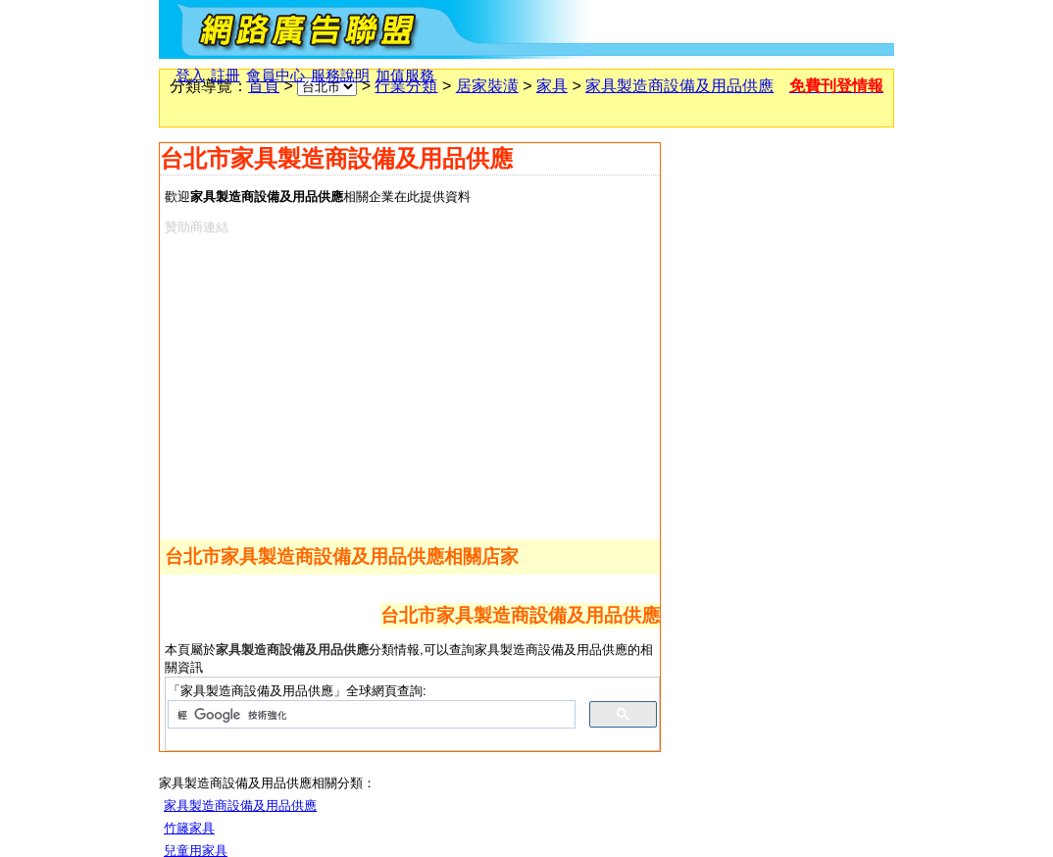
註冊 (225, 75)
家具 (552, 85)
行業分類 (406, 85)
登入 (190, 75)
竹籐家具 (189, 828)
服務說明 (340, 75)
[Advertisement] (393, 383)
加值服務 (405, 75)
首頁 (263, 85)
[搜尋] (369, 715)
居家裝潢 (487, 85)
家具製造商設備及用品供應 (679, 85)
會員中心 (275, 75)
